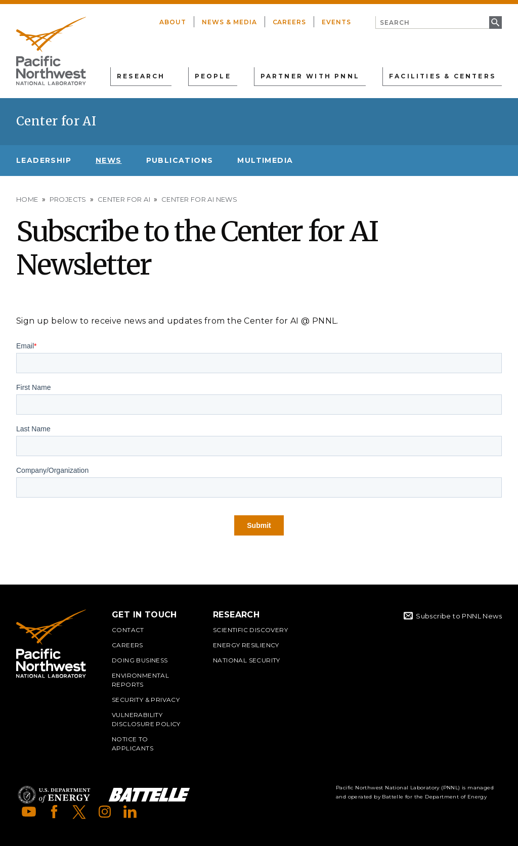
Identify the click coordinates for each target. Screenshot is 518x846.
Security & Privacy (146, 699)
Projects (68, 199)
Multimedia (265, 160)
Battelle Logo (149, 795)
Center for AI (56, 121)
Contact (128, 630)
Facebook (54, 812)
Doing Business (140, 660)
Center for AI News (199, 199)
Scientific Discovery (250, 630)
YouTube (29, 812)
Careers (290, 22)
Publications (179, 160)
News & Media (229, 22)
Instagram (105, 812)
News (109, 160)
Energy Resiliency (246, 645)
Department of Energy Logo (54, 794)
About (172, 22)
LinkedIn (130, 812)
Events (336, 22)
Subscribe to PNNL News (459, 616)
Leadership (43, 160)
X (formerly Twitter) (79, 812)
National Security (246, 660)
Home (27, 199)
